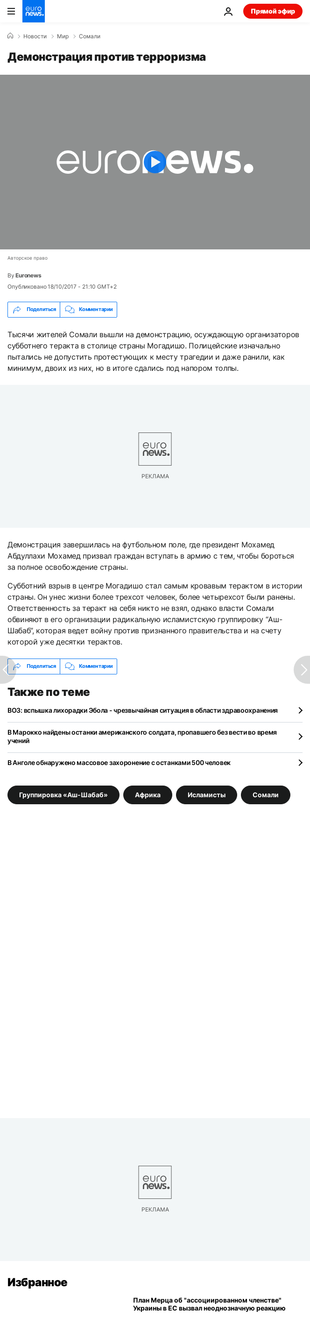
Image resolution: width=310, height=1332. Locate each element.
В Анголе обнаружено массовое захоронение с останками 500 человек (119, 762)
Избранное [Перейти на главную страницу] (37, 1282)
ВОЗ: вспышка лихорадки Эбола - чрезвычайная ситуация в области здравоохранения (142, 710)
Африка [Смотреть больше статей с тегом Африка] (148, 794)
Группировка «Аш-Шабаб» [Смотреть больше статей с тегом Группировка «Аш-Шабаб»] (63, 794)
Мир (63, 36)
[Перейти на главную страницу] (33, 11)
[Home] (10, 36)
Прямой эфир (273, 11)
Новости (35, 36)
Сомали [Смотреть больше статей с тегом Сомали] (266, 794)
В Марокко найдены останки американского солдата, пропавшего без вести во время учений (142, 736)
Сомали (89, 36)
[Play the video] (155, 162)
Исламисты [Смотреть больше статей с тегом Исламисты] (206, 794)
